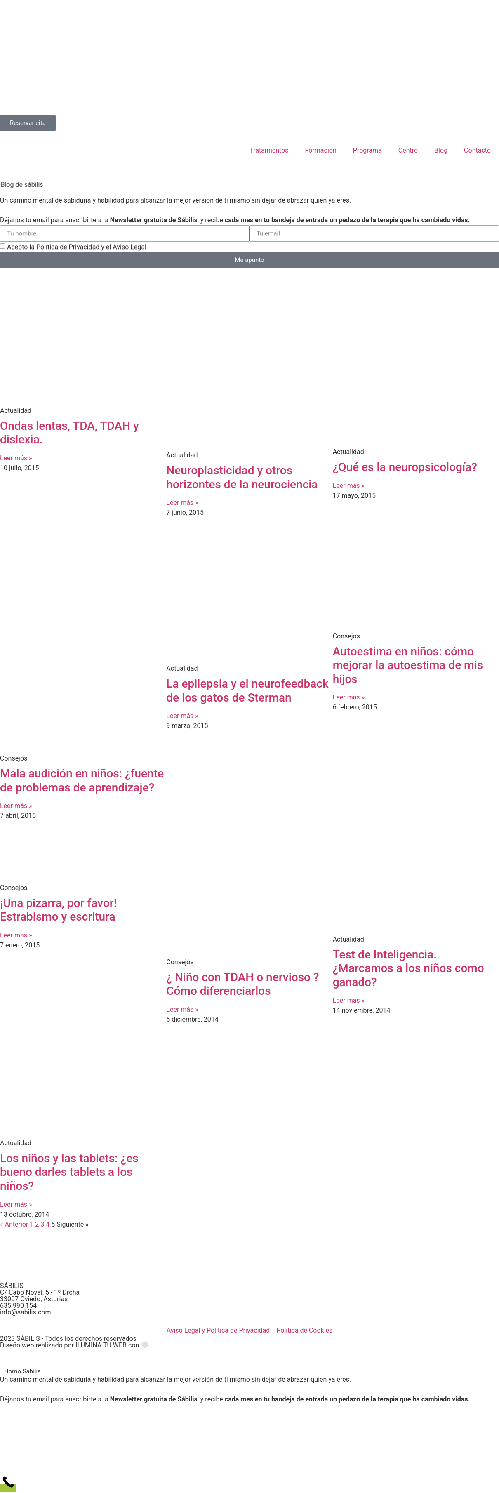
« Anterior (14, 1224)
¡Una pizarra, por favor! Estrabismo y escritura (58, 910)
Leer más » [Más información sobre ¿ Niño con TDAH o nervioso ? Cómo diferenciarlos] (182, 1009)
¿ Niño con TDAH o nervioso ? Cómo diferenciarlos (242, 984)
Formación (321, 150)
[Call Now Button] (8, 1488)
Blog (440, 150)
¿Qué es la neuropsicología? (405, 467)
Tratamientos (269, 150)
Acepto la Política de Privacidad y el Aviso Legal (76, 250)
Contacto (477, 150)
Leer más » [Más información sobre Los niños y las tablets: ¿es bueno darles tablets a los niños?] (16, 1204)
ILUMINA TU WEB (101, 1345)
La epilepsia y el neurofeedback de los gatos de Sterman (247, 690)
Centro (408, 150)
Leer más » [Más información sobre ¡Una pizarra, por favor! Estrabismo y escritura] (16, 935)
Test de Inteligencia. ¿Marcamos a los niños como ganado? (408, 968)
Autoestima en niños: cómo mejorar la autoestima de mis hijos (408, 665)
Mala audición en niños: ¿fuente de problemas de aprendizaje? (82, 780)
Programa (367, 150)
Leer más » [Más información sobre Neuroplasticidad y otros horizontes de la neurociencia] (182, 502)
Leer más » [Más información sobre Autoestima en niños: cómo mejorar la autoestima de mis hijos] (349, 697)
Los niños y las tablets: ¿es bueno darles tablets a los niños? (69, 1172)
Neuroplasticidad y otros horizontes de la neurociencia (242, 477)
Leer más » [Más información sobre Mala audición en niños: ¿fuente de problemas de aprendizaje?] (16, 806)
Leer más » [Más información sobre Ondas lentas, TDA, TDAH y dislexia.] (16, 458)
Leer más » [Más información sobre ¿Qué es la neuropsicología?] (349, 486)
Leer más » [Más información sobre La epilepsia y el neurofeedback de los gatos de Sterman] (182, 716)
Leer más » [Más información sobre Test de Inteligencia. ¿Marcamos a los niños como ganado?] (349, 1000)
